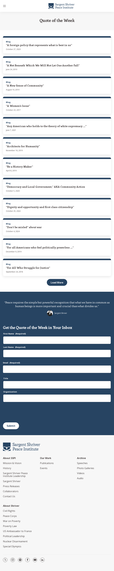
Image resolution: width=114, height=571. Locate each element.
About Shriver (11, 505)
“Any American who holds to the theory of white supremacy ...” (46, 126)
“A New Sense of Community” (25, 85)
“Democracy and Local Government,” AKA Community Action (45, 186)
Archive (81, 458)
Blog (8, 41)
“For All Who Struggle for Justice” (28, 267)
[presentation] (25, 412)
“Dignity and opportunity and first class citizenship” (40, 207)
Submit (11, 425)
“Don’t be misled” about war (24, 227)
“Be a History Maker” (19, 166)
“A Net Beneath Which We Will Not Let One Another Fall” (43, 65)
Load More (57, 282)
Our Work (45, 458)
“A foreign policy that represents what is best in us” (39, 45)
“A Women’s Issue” (18, 106)
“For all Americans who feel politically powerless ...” (40, 247)
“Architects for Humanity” (23, 146)
